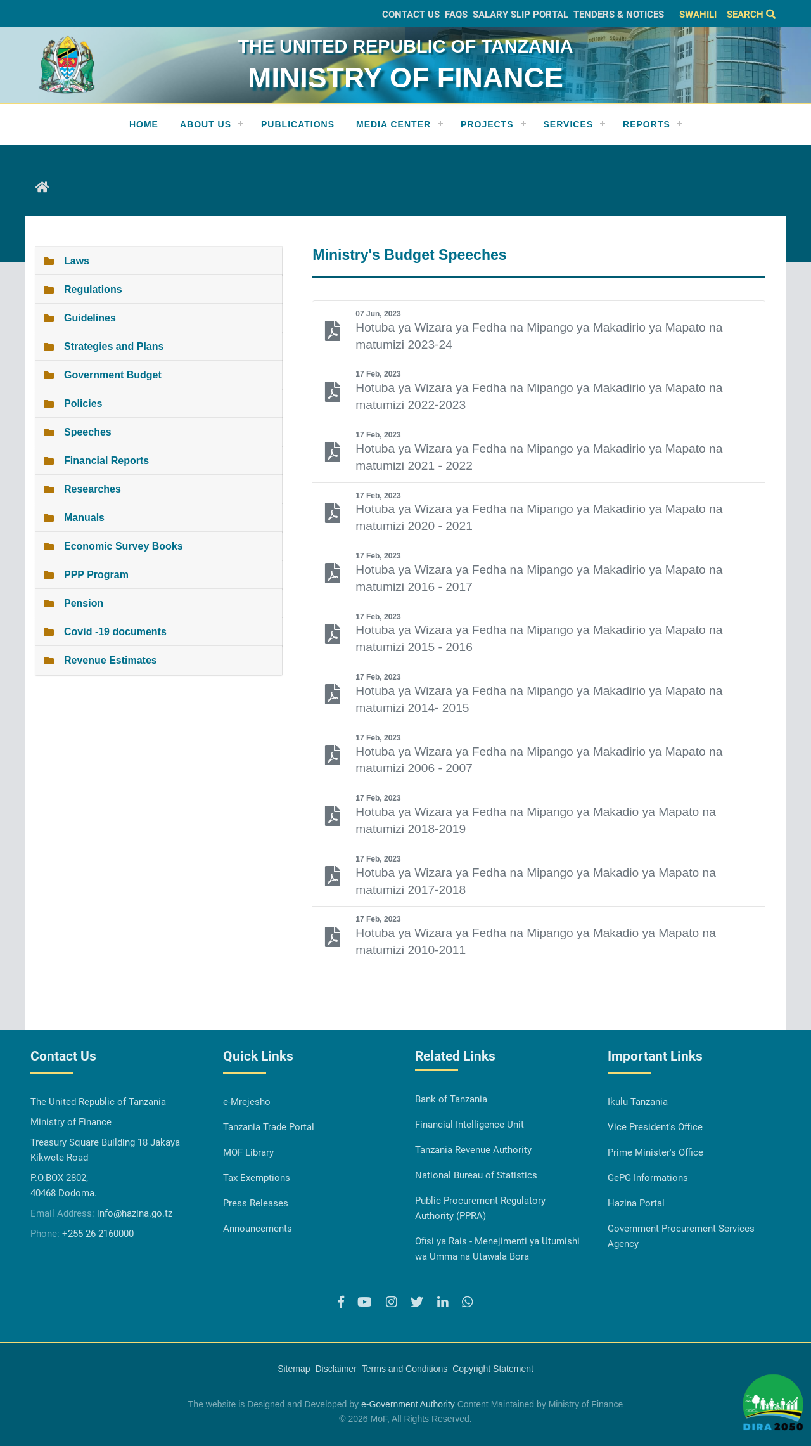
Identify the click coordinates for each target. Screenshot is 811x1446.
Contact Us (411, 14)
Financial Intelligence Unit (469, 1124)
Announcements (257, 1228)
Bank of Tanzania (451, 1099)
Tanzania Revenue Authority (473, 1150)
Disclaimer (335, 1369)
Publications (298, 124)
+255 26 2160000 (98, 1233)
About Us (205, 124)
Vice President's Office (655, 1127)
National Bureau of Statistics (476, 1175)
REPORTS (646, 124)
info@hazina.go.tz (134, 1213)
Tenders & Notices (618, 14)
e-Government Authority (408, 1404)
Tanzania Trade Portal (268, 1127)
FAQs (456, 14)
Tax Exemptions (256, 1178)
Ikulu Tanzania (638, 1101)
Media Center (393, 124)
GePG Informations (648, 1178)
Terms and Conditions (404, 1369)
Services (569, 124)
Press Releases (255, 1203)
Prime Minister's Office (655, 1152)
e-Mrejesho (247, 1101)
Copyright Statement (492, 1369)
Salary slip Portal (520, 14)
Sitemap (294, 1369)
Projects (487, 124)
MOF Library (248, 1152)
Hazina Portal (636, 1203)
